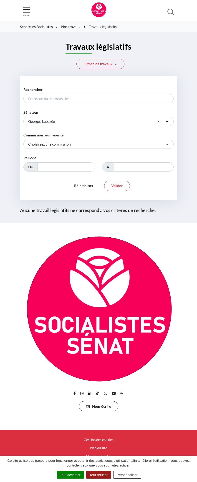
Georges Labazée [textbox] (94, 121)
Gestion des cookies (99, 440)
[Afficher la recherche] (171, 11)
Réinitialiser (83, 185)
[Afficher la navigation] (26, 12)
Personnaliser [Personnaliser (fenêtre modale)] (127, 475)
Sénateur (30, 112)
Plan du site (98, 448)
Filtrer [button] (100, 64)
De (30, 167)
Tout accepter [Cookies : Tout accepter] (70, 475)
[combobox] (98, 121)
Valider (117, 185)
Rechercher (33, 89)
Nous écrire (98, 406)
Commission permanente (43, 135)
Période (29, 158)
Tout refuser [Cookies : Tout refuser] (99, 475)
